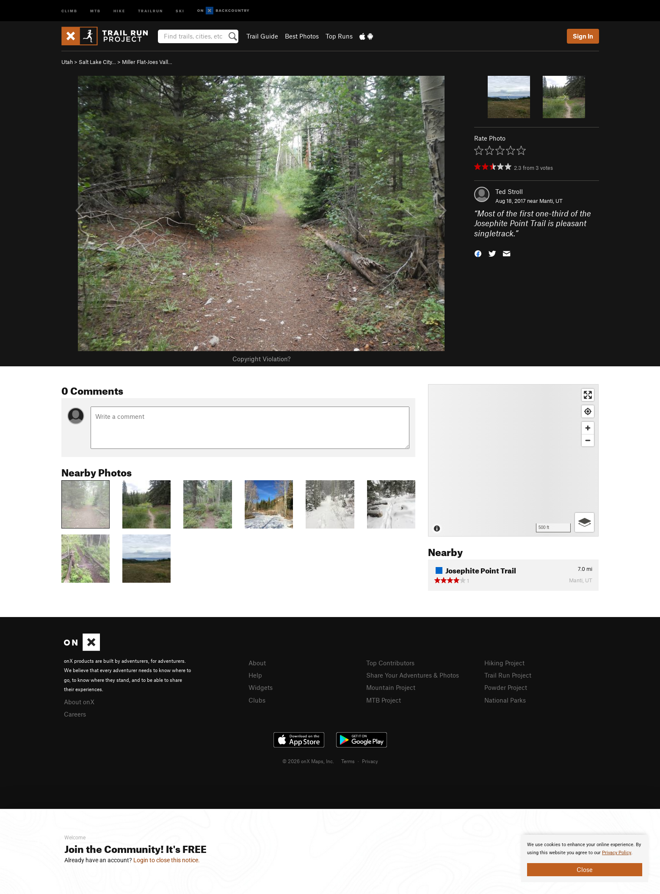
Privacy (370, 761)
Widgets (261, 687)
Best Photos (302, 36)
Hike (119, 10)
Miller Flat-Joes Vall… (147, 61)
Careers (75, 714)
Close (585, 869)
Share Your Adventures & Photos (412, 675)
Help (255, 675)
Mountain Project (390, 687)
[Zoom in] (588, 428)
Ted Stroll (509, 191)
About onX (79, 702)
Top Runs (339, 36)
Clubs (257, 700)
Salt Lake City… (97, 61)
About (257, 663)
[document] (584, 858)
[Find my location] (588, 411)
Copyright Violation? (261, 359)
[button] (478, 253)
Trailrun (150, 10)
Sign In (583, 36)
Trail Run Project (507, 675)
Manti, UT (551, 200)
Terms (348, 761)
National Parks (505, 700)
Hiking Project (504, 663)
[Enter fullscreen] (588, 395)
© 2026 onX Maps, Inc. (308, 761)
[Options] (584, 522)
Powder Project (505, 687)
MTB (95, 10)
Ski (180, 10)
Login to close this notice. (166, 860)
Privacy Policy (616, 852)
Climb (69, 10)
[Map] (513, 460)
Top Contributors (390, 663)
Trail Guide (262, 36)
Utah (67, 61)
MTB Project (383, 700)
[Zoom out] (588, 440)
